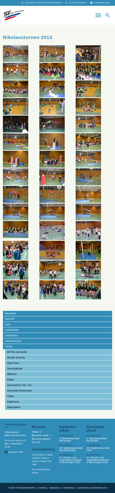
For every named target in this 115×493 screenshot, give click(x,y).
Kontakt (42, 488)
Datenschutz (69, 488)
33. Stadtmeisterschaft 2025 (98, 449)
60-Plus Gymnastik (17, 352)
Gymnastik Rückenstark (19, 390)
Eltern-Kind (13, 363)
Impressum (54, 488)
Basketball (10, 313)
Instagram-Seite (15, 452)
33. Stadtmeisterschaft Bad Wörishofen (70, 449)
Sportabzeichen (13, 341)
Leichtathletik (12, 330)
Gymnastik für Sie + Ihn (19, 385)
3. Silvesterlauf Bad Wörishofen (69, 439)
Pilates (10, 396)
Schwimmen (11, 335)
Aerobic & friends (16, 357)
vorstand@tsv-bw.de (102, 3)
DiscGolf (9, 319)
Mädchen (12, 374)
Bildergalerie (13, 407)
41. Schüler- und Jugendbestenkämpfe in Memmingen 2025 (70, 460)
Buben (10, 379)
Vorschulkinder (15, 368)
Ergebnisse (13, 401)
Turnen (8, 346)
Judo (7, 324)
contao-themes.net (98, 488)
